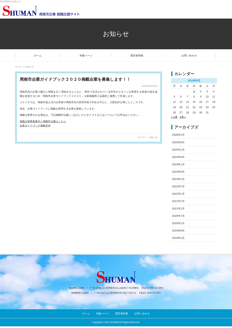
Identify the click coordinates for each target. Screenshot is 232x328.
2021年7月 (178, 201)
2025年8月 (178, 142)
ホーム (38, 55)
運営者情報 (136, 55)
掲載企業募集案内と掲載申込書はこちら (43, 121)
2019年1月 (178, 237)
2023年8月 (178, 171)
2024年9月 (178, 157)
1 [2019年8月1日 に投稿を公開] (194, 91)
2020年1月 (178, 223)
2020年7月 (178, 215)
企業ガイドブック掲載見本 (35, 125)
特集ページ (86, 55)
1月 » (183, 117)
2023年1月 (178, 179)
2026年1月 (178, 134)
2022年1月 (178, 193)
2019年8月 (178, 230)
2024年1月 (178, 164)
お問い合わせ (189, 55)
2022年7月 (178, 186)
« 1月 (174, 117)
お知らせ (153, 137)
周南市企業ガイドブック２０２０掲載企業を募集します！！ (75, 79)
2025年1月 (178, 149)
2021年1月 (178, 208)
